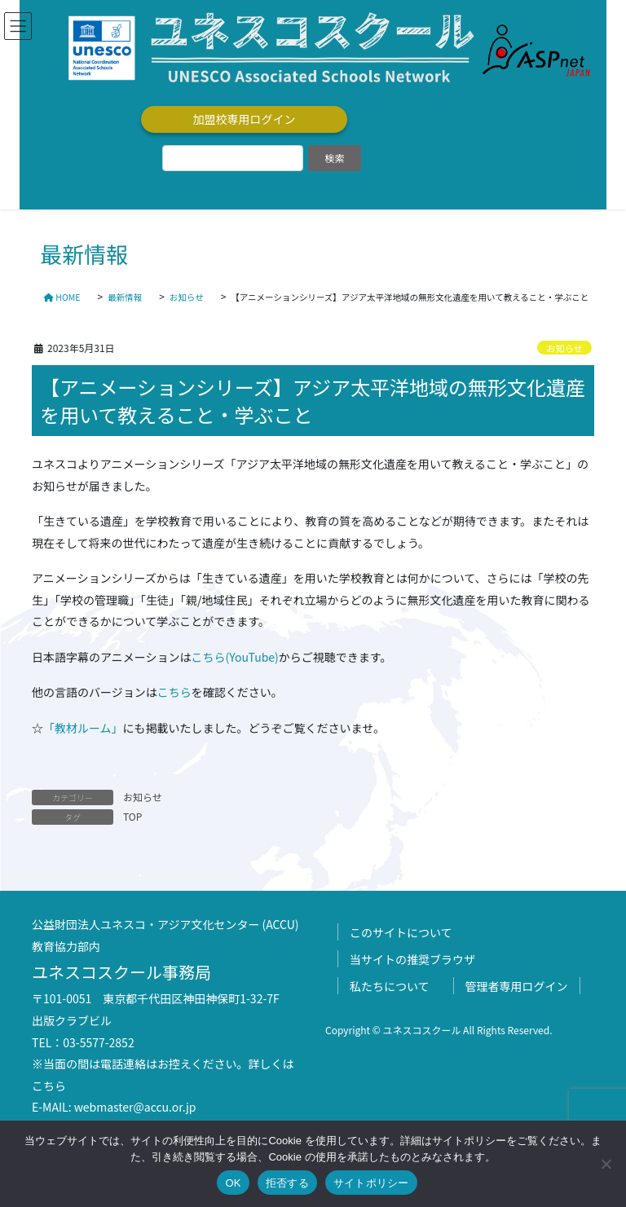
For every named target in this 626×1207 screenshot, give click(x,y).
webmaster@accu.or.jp (135, 1107)
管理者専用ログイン (516, 986)
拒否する (287, 1183)
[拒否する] (605, 1164)
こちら (174, 692)
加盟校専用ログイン (244, 119)
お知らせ (564, 348)
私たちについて (390, 986)
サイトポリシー (371, 1183)
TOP (132, 816)
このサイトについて (401, 932)
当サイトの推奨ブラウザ (412, 959)
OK (232, 1183)
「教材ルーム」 (83, 728)
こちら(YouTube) (234, 657)
